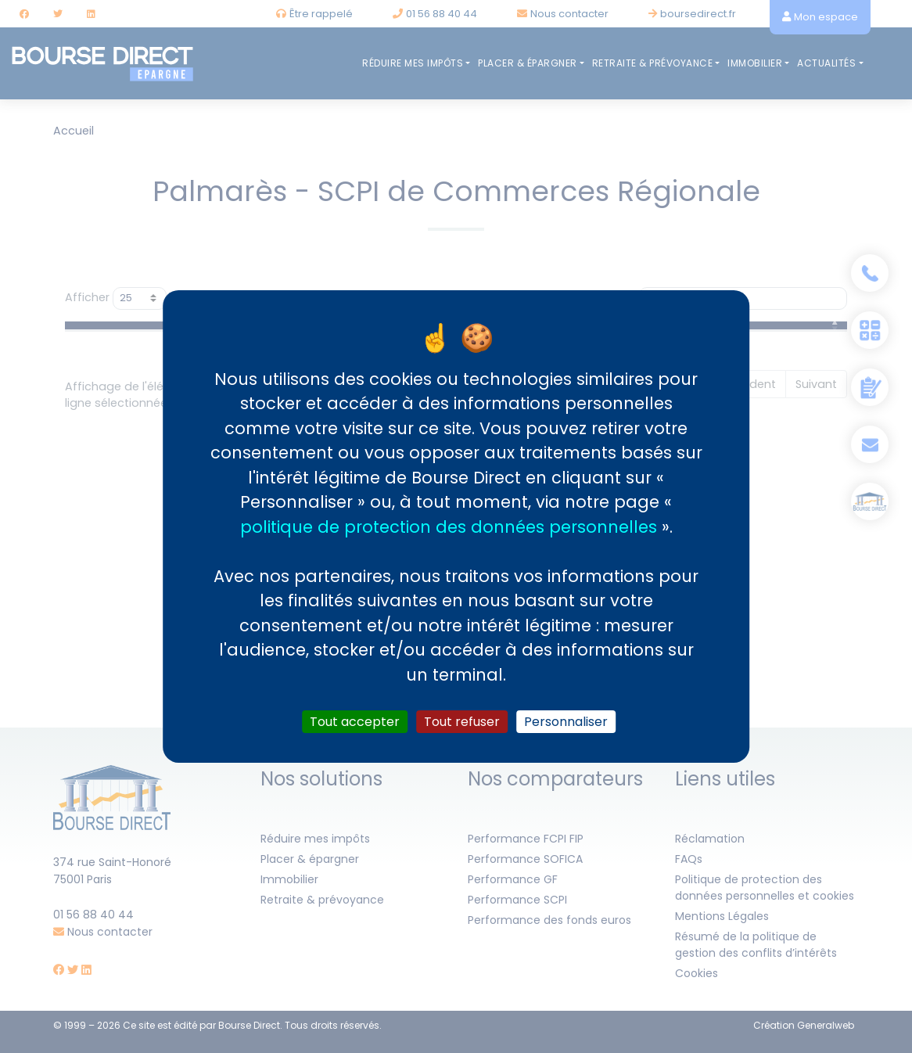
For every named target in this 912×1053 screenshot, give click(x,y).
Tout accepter (355, 722)
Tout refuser (462, 722)
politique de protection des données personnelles (448, 526)
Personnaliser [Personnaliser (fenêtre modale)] (566, 722)
